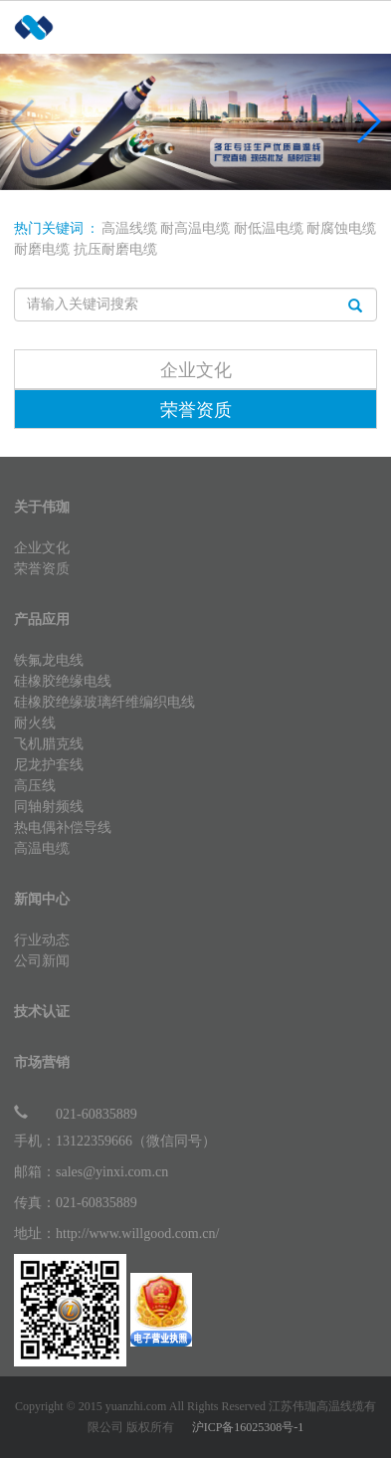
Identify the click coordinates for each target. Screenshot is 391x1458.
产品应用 (42, 619)
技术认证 (42, 1011)
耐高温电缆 (195, 228)
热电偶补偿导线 (62, 827)
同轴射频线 (49, 806)
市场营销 (42, 1062)
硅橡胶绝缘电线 (62, 681)
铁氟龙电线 (49, 660)
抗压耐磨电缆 (115, 249)
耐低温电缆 (268, 228)
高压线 (35, 785)
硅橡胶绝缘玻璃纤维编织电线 (104, 702)
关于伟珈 (42, 507)
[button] (367, 121)
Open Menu (366, 73)
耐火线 (35, 723)
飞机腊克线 (49, 743)
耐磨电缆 (42, 249)
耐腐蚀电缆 (341, 228)
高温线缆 (129, 228)
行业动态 (42, 940)
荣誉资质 (196, 410)
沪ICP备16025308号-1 (248, 1427)
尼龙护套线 (49, 764)
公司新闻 (42, 960)
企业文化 (196, 370)
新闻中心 (42, 899)
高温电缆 (42, 848)
